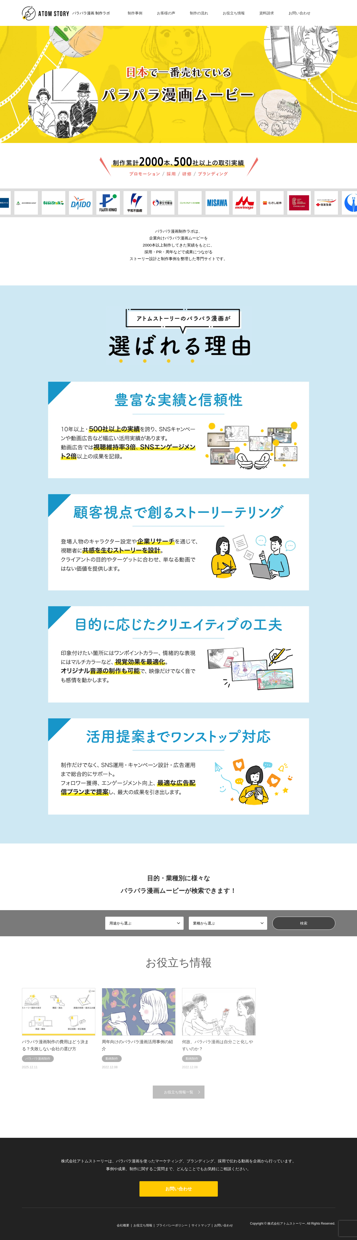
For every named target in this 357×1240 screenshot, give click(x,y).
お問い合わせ (300, 13)
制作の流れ (199, 13)
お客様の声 (166, 13)
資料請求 (266, 13)
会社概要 (123, 1225)
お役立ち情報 (234, 13)
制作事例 (135, 13)
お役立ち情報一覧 (178, 1092)
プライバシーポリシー (172, 1225)
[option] (178, 71)
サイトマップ (200, 1225)
